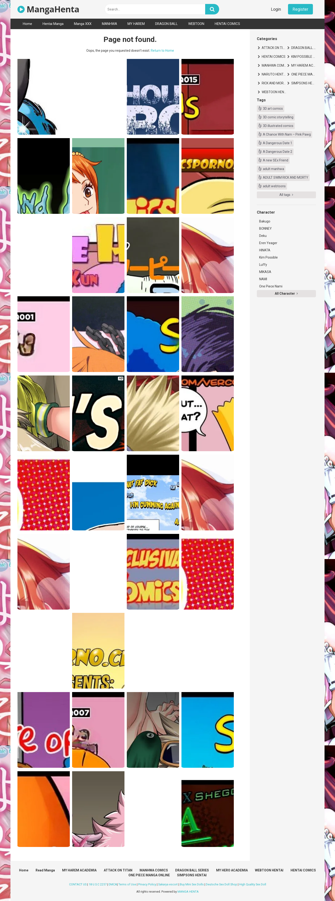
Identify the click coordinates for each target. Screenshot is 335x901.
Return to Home (162, 50)
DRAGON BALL (166, 24)
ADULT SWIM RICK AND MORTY (285, 177)
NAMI (263, 279)
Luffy (263, 264)
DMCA (113, 884)
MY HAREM (136, 24)
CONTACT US (78, 884)
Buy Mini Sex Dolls (192, 884)
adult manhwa (273, 169)
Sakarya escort (168, 884)
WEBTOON (196, 24)
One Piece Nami (270, 286)
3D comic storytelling (278, 117)
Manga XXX (82, 24)
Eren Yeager (268, 243)
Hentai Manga (53, 24)
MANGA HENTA (188, 891)
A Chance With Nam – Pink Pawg (287, 134)
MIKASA (265, 272)
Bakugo (264, 221)
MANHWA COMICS (274, 65)
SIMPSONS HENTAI (303, 83)
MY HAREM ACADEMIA (303, 65)
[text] (155, 9)
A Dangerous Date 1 (277, 143)
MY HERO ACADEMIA (232, 870)
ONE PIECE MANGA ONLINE (303, 74)
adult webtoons (274, 186)
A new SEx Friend (275, 160)
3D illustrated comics (278, 126)
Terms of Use (127, 884)
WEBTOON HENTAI (274, 92)
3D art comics (273, 108)
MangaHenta (48, 9)
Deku (263, 236)
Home (27, 24)
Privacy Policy (147, 884)
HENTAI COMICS (227, 24)
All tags (286, 195)
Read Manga (45, 870)
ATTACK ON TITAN (274, 48)
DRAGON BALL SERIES (303, 48)
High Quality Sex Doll (252, 884)
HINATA (264, 250)
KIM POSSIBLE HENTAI (303, 56)
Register (300, 9)
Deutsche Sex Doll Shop (221, 884)
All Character (286, 293)
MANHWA (109, 24)
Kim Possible (268, 257)
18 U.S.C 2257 (98, 884)
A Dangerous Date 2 (277, 152)
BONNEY (265, 228)
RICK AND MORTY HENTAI (274, 83)
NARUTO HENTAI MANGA (274, 74)
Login (276, 9)
